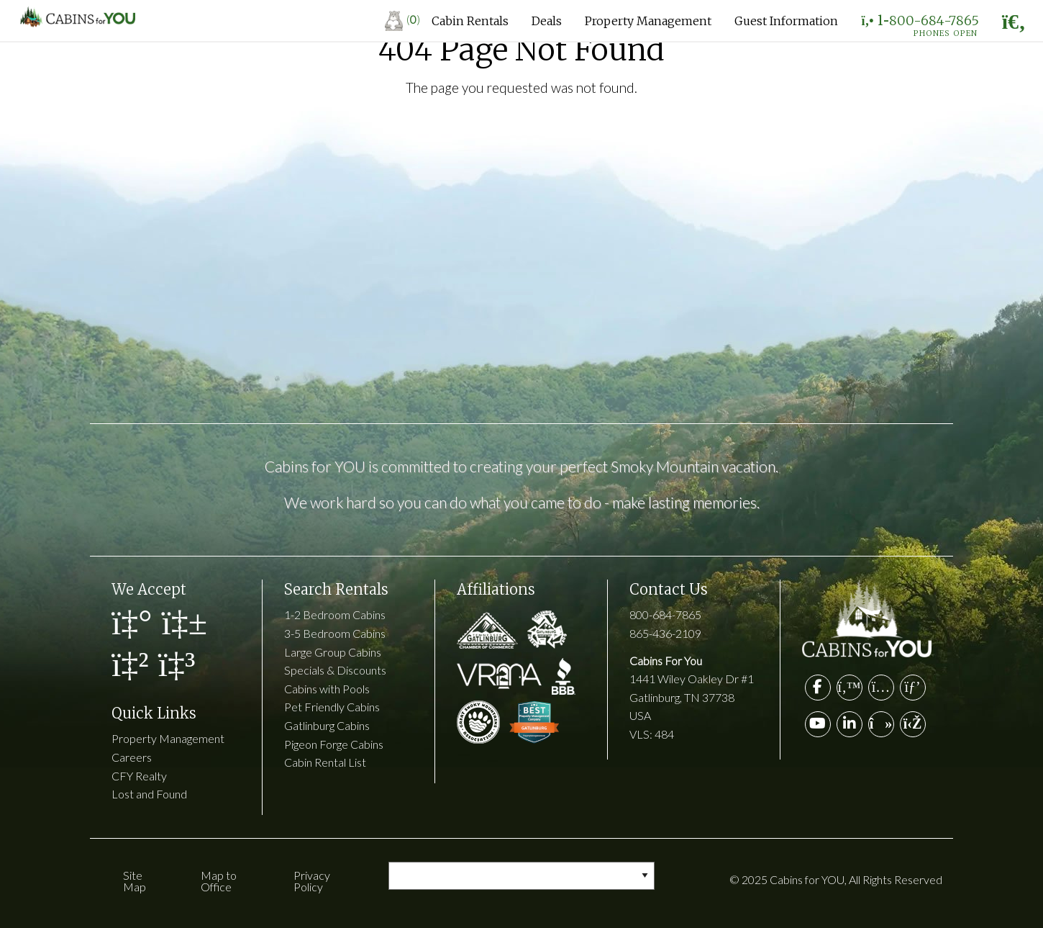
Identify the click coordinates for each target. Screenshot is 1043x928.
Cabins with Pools (327, 688)
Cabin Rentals (470, 21)
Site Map (134, 880)
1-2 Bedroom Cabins (335, 614)
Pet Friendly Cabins (332, 706)
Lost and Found (149, 794)
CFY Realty (139, 776)
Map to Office (219, 880)
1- (919, 23)
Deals (547, 21)
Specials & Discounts (335, 670)
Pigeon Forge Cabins (333, 744)
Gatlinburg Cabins (327, 725)
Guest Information (786, 21)
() (402, 19)
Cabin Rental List (325, 762)
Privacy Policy (311, 880)
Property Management (648, 21)
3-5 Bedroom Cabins (335, 633)
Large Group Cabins (332, 652)
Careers (131, 757)
